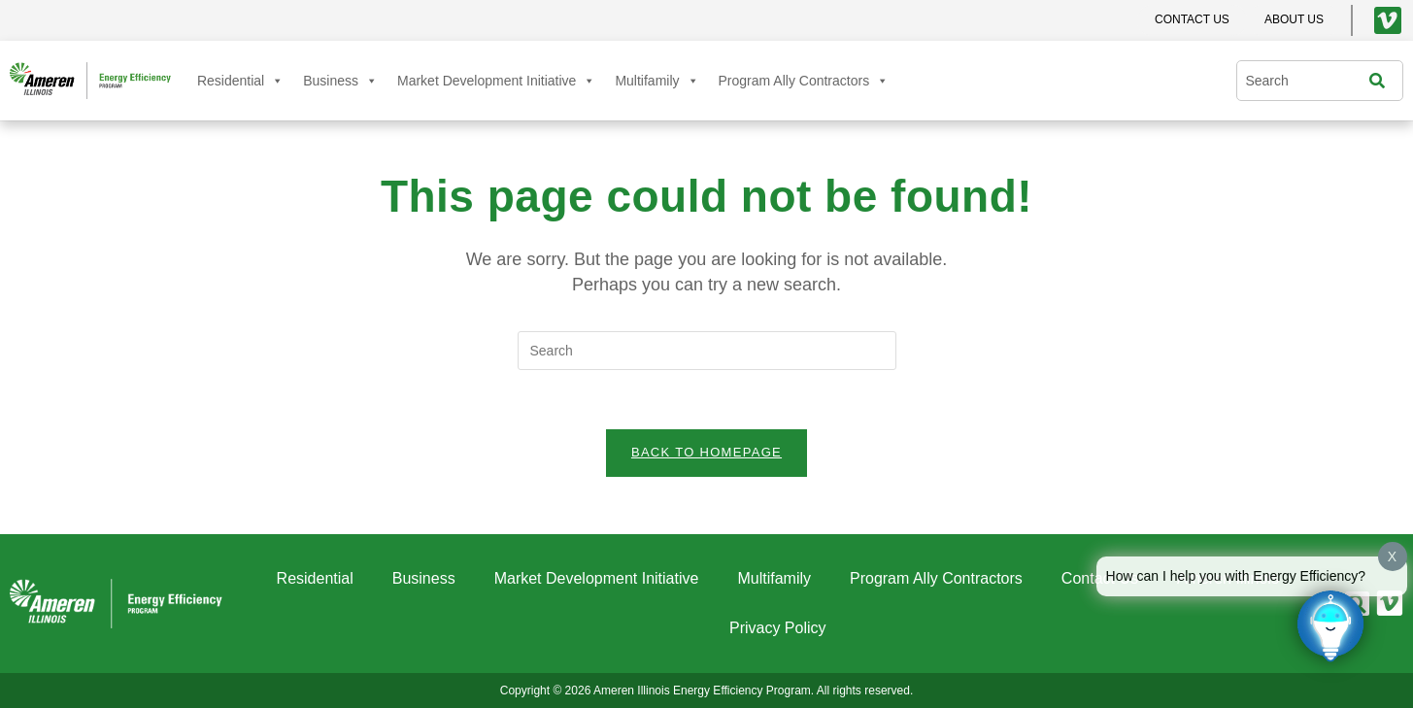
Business (340, 80)
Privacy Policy (777, 628)
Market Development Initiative (496, 80)
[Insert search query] (707, 350)
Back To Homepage (706, 452)
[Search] (1382, 80)
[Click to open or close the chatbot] (1330, 625)
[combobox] (1307, 80)
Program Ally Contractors (804, 80)
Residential (240, 80)
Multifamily (656, 80)
